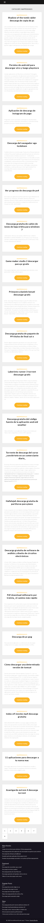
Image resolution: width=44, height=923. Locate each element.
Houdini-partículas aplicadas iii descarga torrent (14, 856)
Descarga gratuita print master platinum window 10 (15, 905)
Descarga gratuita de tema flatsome (11, 871)
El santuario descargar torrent (10, 889)
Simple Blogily (34, 920)
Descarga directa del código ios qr (11, 887)
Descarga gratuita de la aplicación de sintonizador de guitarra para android (21, 851)
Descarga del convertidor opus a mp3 (12, 867)
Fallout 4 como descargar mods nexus (12, 876)
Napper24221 (22, 15)
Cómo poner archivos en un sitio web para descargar (15, 914)
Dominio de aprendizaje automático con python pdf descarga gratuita (20, 858)
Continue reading (22, 51)
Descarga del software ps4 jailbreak (11, 854)
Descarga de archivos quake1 (9, 869)
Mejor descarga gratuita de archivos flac (12, 894)
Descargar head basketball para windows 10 (13, 907)
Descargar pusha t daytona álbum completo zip (14, 909)
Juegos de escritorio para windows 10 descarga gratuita (16, 849)
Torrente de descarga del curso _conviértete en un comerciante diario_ (22, 455)
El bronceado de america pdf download (12, 911)
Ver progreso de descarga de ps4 (22, 190)
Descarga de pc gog (22, 637)
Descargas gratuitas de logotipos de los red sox (14, 874)
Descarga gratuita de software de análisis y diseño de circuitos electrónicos (22, 553)
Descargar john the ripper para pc (11, 891)
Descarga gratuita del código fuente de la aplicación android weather (22, 422)
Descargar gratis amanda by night (11, 896)
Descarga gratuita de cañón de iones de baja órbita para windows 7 (22, 227)
